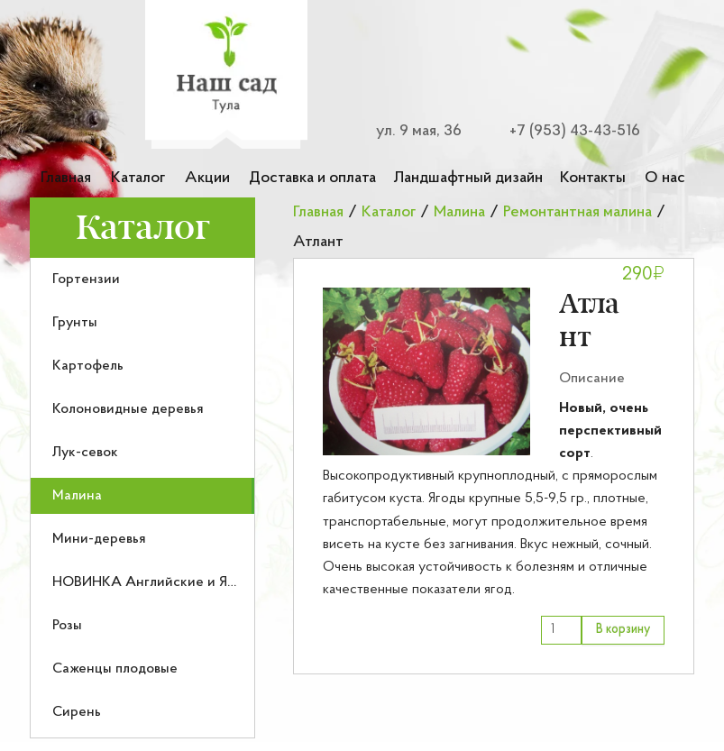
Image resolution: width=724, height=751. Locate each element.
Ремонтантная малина (577, 212)
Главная (66, 178)
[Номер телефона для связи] (563, 131)
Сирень (76, 712)
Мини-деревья (99, 539)
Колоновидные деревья (128, 409)
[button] (426, 371)
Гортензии (86, 279)
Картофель (88, 366)
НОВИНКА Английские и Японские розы (184, 582)
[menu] (142, 498)
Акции (207, 178)
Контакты (593, 178)
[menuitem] (142, 279)
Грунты (74, 323)
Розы (67, 625)
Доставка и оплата (312, 178)
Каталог (138, 178)
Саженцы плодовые (115, 669)
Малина (77, 496)
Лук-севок (85, 452)
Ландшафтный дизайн (468, 178)
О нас (665, 178)
